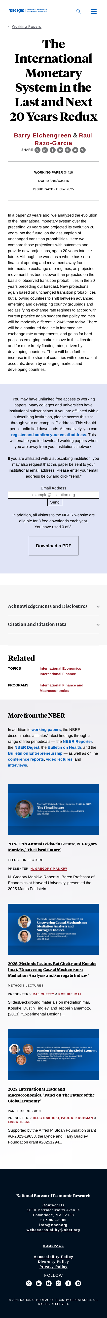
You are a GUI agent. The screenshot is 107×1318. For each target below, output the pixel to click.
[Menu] (93, 11)
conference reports (26, 759)
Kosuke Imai (69, 994)
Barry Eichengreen (42, 135)
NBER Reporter (77, 741)
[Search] (78, 11)
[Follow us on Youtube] (78, 1283)
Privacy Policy (53, 1267)
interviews (17, 765)
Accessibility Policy (53, 1257)
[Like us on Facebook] (68, 1283)
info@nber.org (53, 1225)
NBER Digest (26, 747)
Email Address (53, 488)
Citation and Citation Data (37, 624)
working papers (46, 729)
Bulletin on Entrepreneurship (35, 753)
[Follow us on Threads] (59, 1283)
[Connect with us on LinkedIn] (39, 1283)
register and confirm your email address (48, 435)
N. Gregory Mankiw (49, 868)
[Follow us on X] (29, 1283)
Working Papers (26, 26)
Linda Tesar (19, 1122)
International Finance (58, 674)
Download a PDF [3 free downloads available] (53, 545)
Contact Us (53, 1205)
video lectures (59, 759)
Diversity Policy (53, 1262)
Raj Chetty (43, 994)
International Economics (60, 668)
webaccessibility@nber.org (53, 1230)
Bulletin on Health (64, 747)
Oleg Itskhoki (46, 1118)
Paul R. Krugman (77, 1118)
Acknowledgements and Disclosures (47, 606)
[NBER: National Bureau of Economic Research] (29, 11)
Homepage (53, 1246)
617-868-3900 (53, 1220)
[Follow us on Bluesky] (49, 1283)
